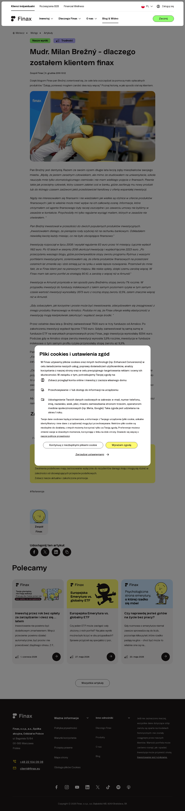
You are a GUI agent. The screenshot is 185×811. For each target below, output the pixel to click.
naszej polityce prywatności (55, 436)
